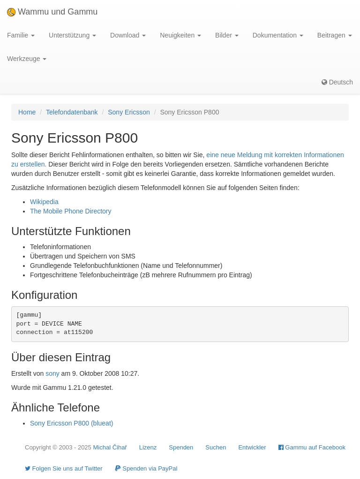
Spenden (181, 447)
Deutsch (337, 82)
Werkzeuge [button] (26, 58)
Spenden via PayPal (146, 468)
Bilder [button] (227, 35)
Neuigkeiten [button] (180, 35)
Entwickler (252, 447)
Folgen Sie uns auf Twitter (64, 468)
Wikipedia (44, 201)
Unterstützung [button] (72, 35)
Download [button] (128, 35)
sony (52, 373)
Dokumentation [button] (278, 35)
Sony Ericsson (129, 112)
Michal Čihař (110, 447)
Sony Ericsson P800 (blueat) (71, 423)
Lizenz (148, 447)
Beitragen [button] (334, 35)
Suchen (215, 447)
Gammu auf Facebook (311, 447)
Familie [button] (21, 35)
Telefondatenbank (72, 112)
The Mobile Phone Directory (71, 211)
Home (27, 112)
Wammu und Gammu (52, 11)
